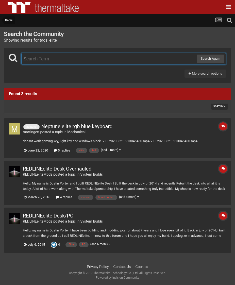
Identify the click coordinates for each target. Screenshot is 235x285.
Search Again (210, 58)
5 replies (62, 150)
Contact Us (122, 267)
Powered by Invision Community (117, 277)
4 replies (64, 197)
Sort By (219, 106)
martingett (31, 132)
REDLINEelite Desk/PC (48, 216)
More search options (205, 73)
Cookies (142, 267)
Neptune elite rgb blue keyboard (77, 126)
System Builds (91, 174)
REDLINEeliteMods (38, 174)
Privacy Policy (98, 267)
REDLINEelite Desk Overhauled (57, 169)
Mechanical (76, 132)
